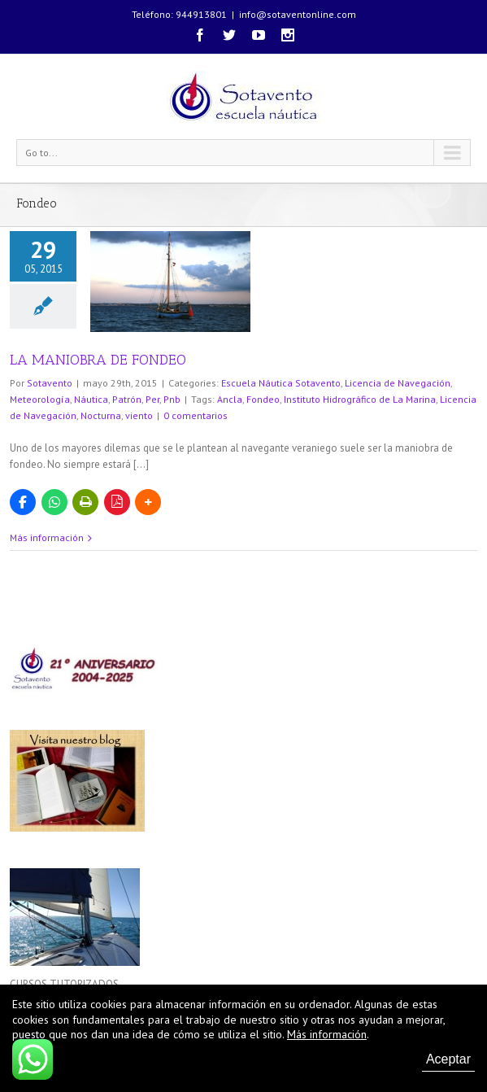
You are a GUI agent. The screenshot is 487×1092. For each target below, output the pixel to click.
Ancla (229, 399)
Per (152, 399)
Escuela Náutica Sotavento (281, 383)
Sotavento (49, 383)
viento (139, 415)
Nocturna (100, 415)
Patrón (126, 399)
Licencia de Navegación (397, 383)
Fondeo (263, 399)
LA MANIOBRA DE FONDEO (98, 360)
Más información (47, 537)
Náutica (91, 399)
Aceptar (448, 1059)
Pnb (171, 399)
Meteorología (40, 399)
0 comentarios (195, 415)
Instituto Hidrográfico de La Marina (360, 399)
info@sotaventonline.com (297, 14)
